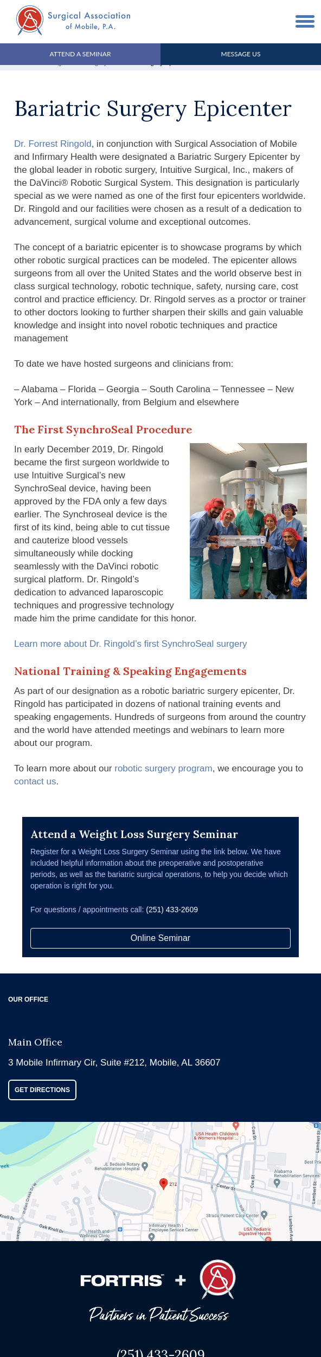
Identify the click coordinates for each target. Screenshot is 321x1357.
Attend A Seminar (80, 54)
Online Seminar (160, 938)
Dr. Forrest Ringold (53, 144)
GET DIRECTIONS (42, 1090)
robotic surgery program (163, 768)
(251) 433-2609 (172, 909)
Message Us (241, 54)
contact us (35, 781)
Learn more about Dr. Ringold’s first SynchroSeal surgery (130, 644)
